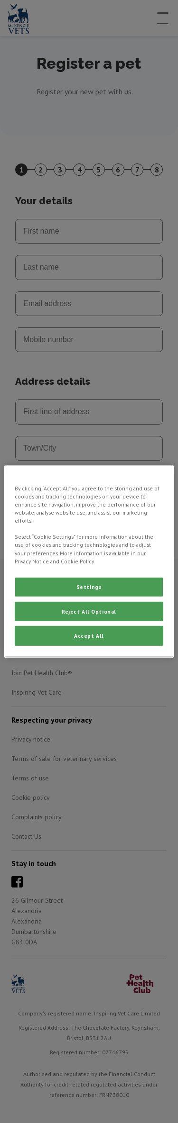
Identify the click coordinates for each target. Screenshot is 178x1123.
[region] (88, 561)
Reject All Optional (89, 611)
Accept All (89, 635)
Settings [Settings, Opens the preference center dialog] (89, 586)
